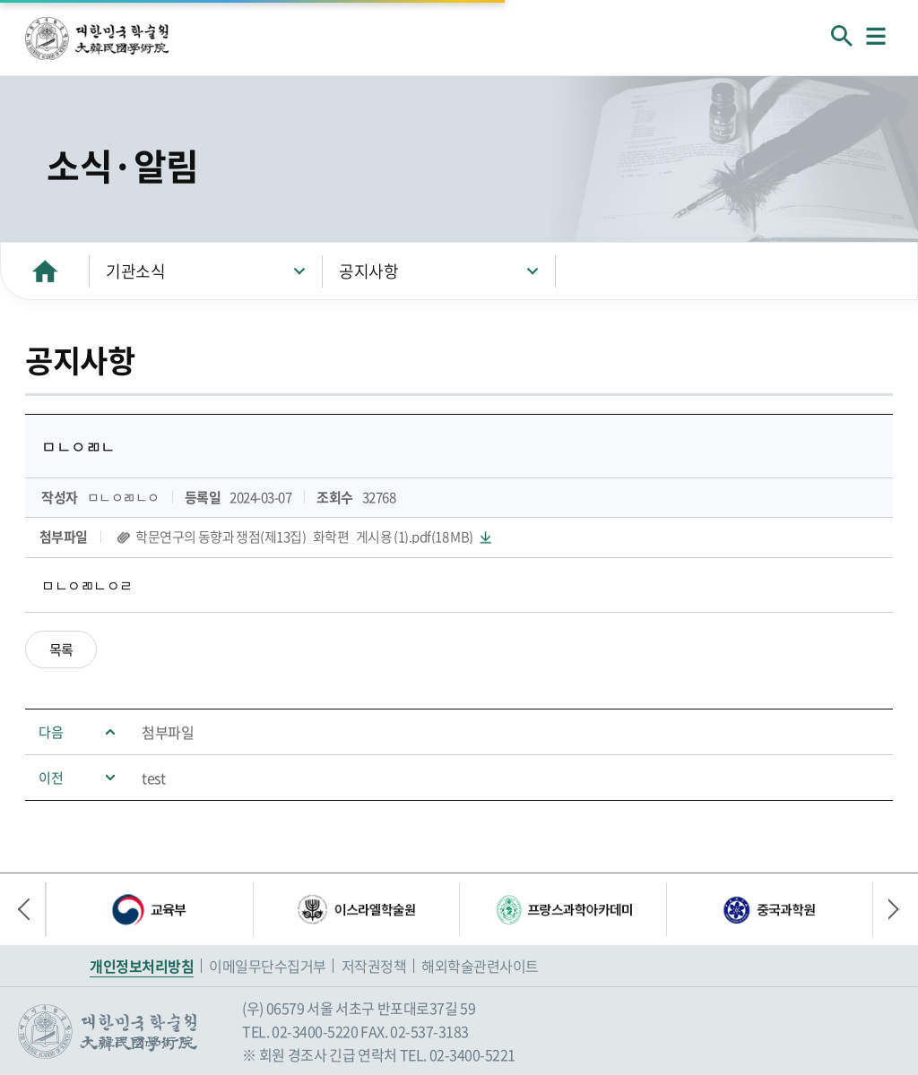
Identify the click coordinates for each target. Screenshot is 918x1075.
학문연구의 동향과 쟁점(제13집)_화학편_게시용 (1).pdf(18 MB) (304, 537)
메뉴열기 (876, 36)
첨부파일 (168, 732)
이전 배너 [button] (31, 909)
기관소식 (135, 271)
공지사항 (368, 271)
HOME (45, 271)
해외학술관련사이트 (480, 966)
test (153, 777)
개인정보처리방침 (142, 966)
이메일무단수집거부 (267, 966)
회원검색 (842, 36)
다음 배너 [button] (886, 909)
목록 (61, 649)
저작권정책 (374, 966)
